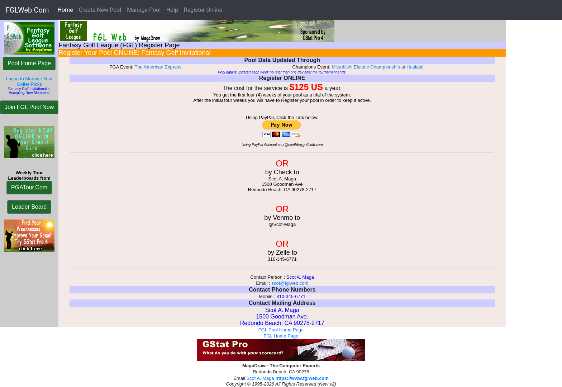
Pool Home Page (29, 63)
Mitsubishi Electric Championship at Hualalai (377, 67)
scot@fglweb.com (289, 283)
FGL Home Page (280, 336)
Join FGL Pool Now (29, 107)
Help (172, 9)
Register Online (203, 9)
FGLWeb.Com (27, 10)
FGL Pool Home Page (281, 329)
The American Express (157, 67)
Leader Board (29, 207)
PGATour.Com (29, 187)
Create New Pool (100, 9)
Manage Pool (144, 9)
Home (67, 9)
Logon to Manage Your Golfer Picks (29, 81)
